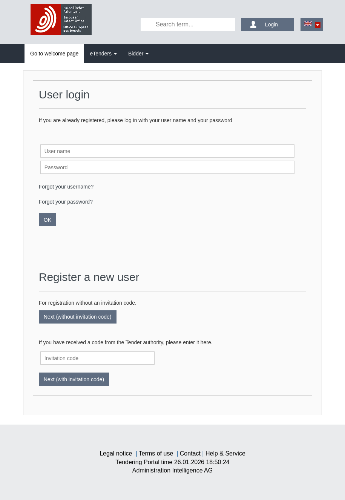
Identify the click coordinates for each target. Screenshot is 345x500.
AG (172, 470)
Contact (190, 453)
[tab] (54, 53)
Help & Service (225, 453)
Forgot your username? (66, 187)
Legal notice (116, 453)
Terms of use (156, 453)
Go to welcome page (54, 54)
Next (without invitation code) (78, 317)
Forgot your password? (66, 202)
